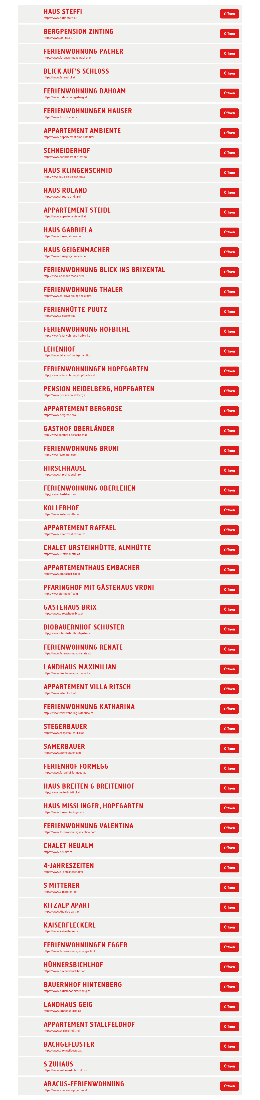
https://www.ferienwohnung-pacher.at (67, 57)
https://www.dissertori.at (59, 315)
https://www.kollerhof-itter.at (62, 514)
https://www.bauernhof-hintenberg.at (67, 991)
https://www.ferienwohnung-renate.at (67, 653)
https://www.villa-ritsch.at (60, 693)
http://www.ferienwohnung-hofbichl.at (67, 335)
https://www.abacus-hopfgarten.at (65, 1090)
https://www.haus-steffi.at (60, 17)
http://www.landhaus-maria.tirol (64, 276)
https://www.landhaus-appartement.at (68, 673)
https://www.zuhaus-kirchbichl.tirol (65, 1070)
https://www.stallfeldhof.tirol (62, 1030)
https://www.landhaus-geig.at (62, 1010)
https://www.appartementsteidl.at (65, 216)
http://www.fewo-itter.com (60, 454)
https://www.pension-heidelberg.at (65, 395)
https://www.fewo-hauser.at (61, 117)
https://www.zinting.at (58, 37)
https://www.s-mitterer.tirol (60, 891)
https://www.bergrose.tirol (60, 415)
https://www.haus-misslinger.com (65, 812)
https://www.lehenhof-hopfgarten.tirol (67, 355)
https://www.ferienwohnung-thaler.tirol (68, 295)
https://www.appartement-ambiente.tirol (69, 137)
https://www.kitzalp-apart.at (61, 911)
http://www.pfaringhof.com (61, 593)
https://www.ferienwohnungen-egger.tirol (69, 951)
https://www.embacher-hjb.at (62, 573)
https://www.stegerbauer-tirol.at (64, 732)
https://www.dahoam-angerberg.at (65, 97)
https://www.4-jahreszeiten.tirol (63, 871)
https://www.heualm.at (58, 852)
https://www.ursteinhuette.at (62, 554)
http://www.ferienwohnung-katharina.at (69, 713)
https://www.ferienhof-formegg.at (65, 772)
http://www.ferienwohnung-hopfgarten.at (69, 375)
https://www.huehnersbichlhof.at (64, 971)
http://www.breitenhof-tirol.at (62, 792)
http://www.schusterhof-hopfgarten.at (68, 633)
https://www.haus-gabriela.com (63, 236)
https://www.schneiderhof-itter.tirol (65, 156)
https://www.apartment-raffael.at (65, 534)
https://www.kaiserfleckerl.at (62, 931)
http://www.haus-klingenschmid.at (65, 176)
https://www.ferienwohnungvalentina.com (70, 832)
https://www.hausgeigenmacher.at (65, 256)
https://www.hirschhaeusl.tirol (62, 474)
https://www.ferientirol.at (59, 77)
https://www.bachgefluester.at (63, 1050)
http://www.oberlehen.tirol (60, 494)
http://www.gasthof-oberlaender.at (65, 434)
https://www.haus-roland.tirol (62, 196)
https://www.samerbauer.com (62, 752)
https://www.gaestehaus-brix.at (63, 613)
